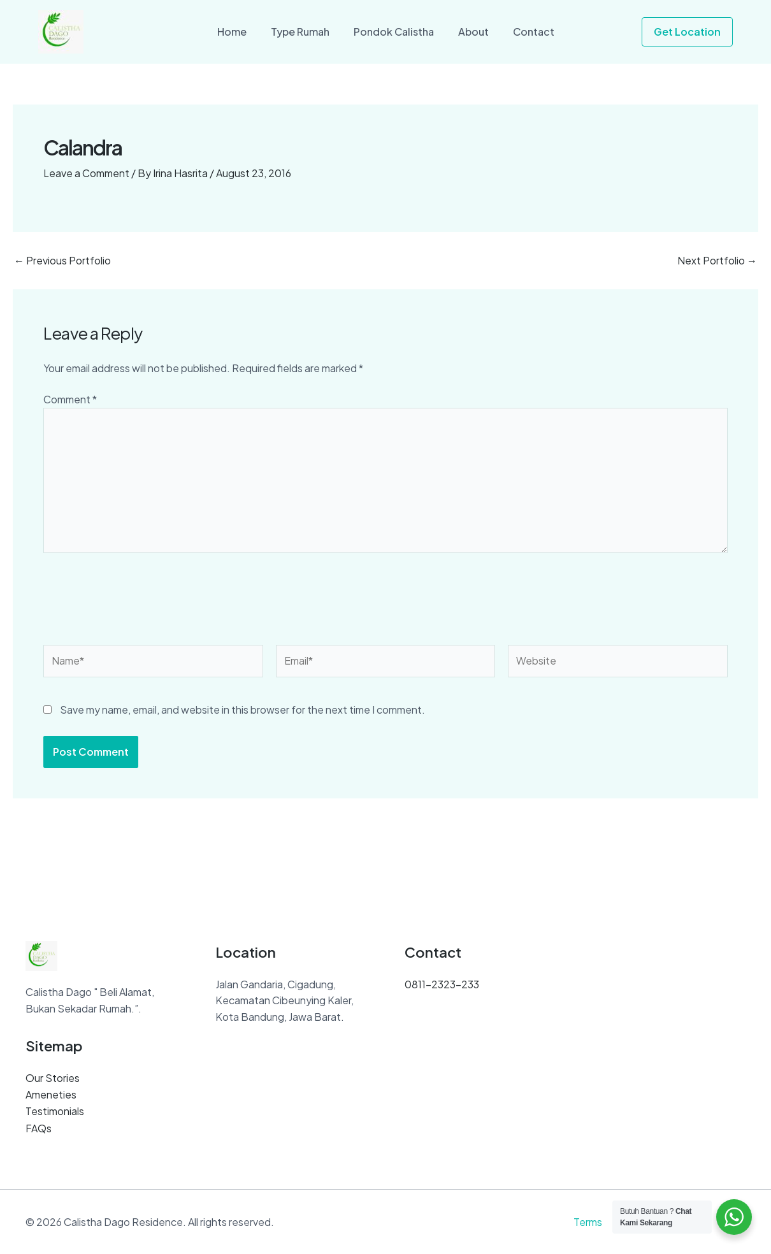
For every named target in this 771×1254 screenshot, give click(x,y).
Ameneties (50, 1095)
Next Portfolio (717, 261)
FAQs (38, 1128)
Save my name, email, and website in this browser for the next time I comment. (242, 711)
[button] (687, 32)
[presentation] (140, 603)
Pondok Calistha (394, 31)
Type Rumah (304, 31)
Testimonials (54, 1111)
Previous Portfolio (62, 261)
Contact (526, 31)
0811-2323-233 (442, 985)
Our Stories (52, 1079)
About (469, 31)
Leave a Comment (86, 173)
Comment (70, 399)
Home (239, 31)
